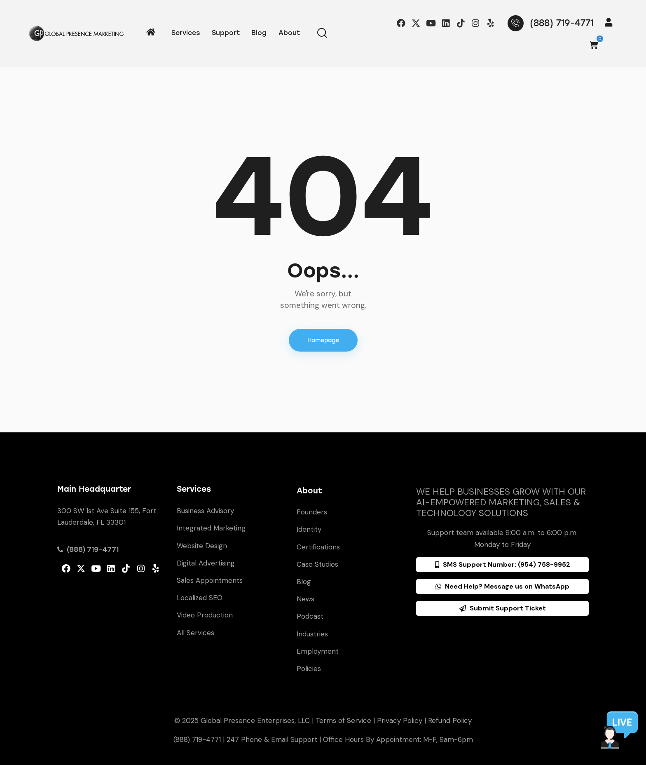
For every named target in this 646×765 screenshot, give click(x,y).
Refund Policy (450, 720)
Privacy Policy (399, 720)
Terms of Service (343, 720)
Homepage (323, 340)
